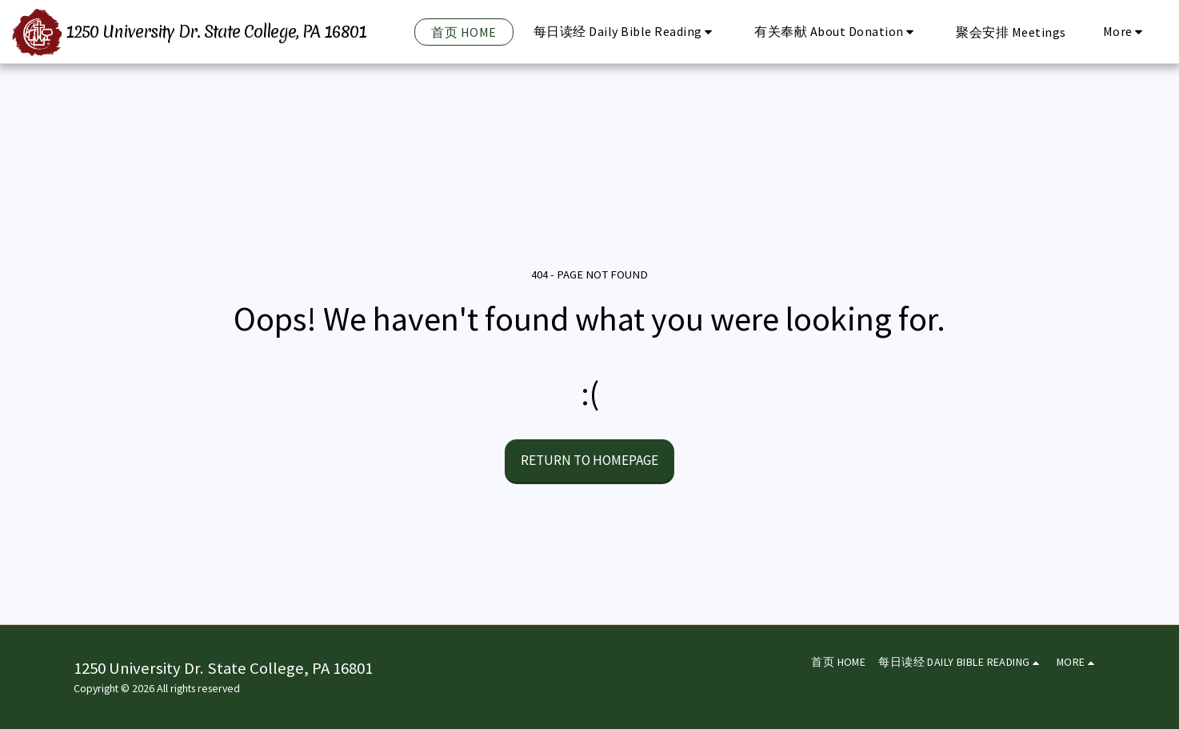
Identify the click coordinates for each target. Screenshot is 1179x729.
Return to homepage (589, 460)
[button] (626, 32)
